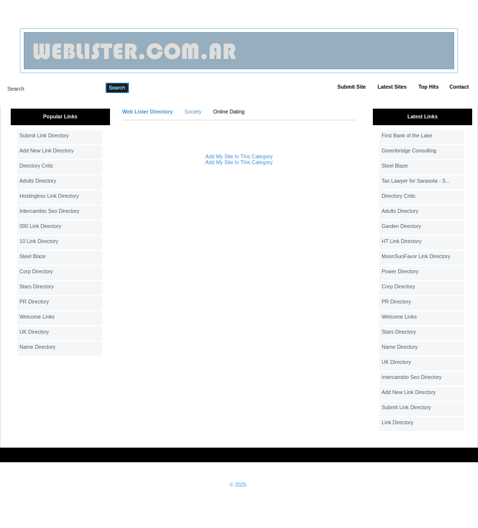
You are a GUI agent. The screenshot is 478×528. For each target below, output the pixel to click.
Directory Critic (36, 166)
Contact (459, 87)
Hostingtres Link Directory (49, 196)
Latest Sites (392, 87)
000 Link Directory (40, 226)
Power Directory (400, 271)
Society (193, 111)
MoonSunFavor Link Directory (416, 256)
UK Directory (34, 332)
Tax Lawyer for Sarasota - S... (416, 181)
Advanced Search (154, 87)
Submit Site (351, 87)
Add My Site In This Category (239, 156)
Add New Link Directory (46, 150)
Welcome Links (37, 317)
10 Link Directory (38, 241)
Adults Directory (37, 181)
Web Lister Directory (147, 111)
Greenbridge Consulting (409, 150)
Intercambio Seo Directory (49, 211)
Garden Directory (401, 226)
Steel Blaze (32, 256)
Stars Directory (36, 286)
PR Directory (34, 301)
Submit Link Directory (44, 135)
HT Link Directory (402, 241)
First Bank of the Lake (407, 135)
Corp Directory (36, 271)
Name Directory (37, 347)
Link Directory (397, 422)
